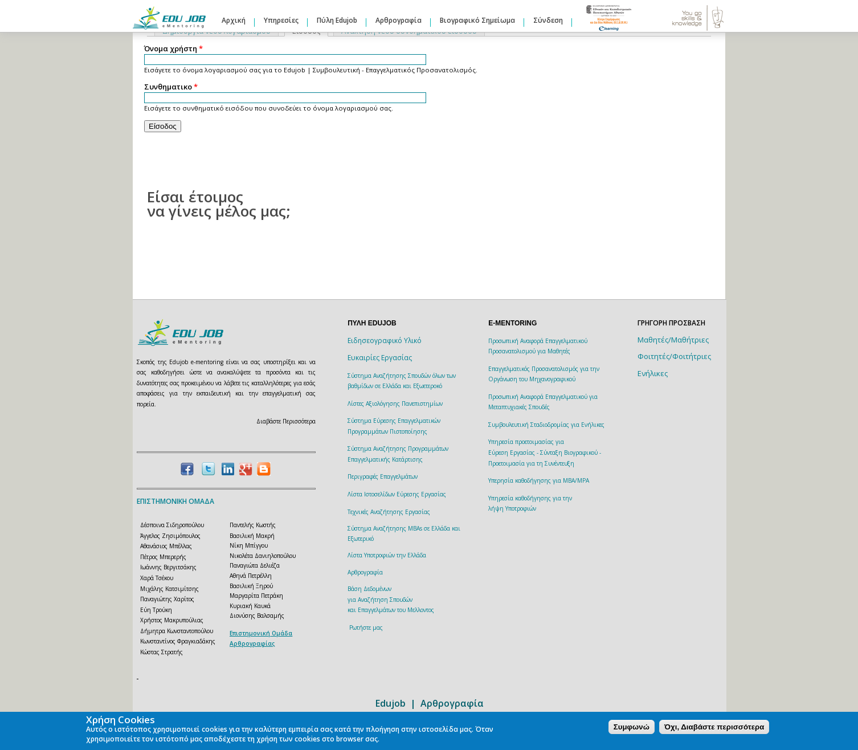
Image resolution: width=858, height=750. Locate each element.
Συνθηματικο (171, 87)
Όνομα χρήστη (173, 49)
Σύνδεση (548, 20)
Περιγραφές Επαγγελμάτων (383, 476)
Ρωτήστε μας (366, 627)
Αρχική (234, 20)
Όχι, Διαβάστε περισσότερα (714, 727)
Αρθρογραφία (398, 20)
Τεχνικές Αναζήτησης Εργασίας (389, 512)
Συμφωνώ (631, 727)
